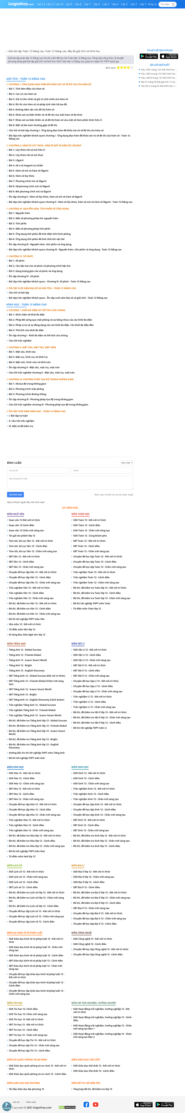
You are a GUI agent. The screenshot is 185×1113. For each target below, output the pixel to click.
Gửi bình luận (15, 495)
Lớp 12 (41, 4)
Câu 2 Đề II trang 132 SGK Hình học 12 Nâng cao (159, 73)
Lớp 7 (87, 4)
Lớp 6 (96, 4)
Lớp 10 (59, 4)
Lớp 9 (69, 4)
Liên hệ (16, 1102)
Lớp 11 (50, 4)
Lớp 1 (143, 4)
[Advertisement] (70, 440)
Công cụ (152, 4)
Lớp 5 (106, 4)
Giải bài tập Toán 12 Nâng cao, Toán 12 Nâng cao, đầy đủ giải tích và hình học (54, 51)
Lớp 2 (133, 4)
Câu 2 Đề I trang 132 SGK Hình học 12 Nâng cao (159, 69)
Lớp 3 (124, 4)
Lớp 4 (115, 4)
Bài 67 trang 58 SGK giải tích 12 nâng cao (159, 81)
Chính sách (31, 1102)
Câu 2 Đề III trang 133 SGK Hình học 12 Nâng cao (159, 77)
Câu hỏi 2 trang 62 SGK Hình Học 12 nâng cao (159, 85)
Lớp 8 (78, 4)
